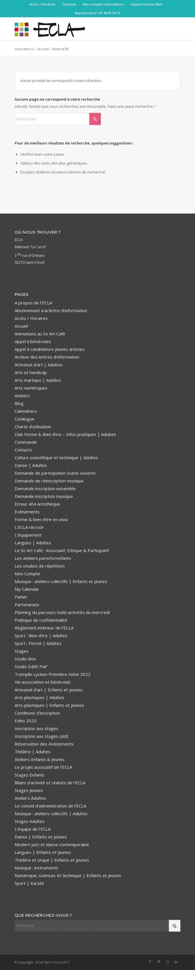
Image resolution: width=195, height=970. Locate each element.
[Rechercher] (58, 119)
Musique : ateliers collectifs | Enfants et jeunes (61, 581)
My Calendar (27, 589)
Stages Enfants (30, 775)
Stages (21, 651)
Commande (26, 442)
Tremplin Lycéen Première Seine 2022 (52, 674)
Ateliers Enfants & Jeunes (40, 759)
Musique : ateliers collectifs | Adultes (51, 813)
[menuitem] (43, 4)
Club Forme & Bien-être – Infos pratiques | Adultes (65, 434)
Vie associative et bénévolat (42, 682)
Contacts (69, 4)
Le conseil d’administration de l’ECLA (50, 806)
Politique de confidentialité (41, 620)
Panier (21, 597)
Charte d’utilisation (33, 426)
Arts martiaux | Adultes (38, 380)
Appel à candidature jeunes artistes (50, 349)
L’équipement (28, 535)
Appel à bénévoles (33, 341)
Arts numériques (31, 388)
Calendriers (26, 411)
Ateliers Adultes (30, 798)
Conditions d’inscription (37, 713)
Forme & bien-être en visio (41, 519)
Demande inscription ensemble (45, 488)
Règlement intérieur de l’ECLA (44, 628)
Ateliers (22, 395)
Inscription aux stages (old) (41, 736)
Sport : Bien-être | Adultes (41, 635)
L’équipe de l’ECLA (33, 829)
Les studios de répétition (40, 566)
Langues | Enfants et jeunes (43, 852)
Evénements (27, 512)
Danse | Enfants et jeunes (41, 837)
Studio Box (25, 659)
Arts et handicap (31, 372)
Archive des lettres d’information (47, 357)
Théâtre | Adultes (33, 751)
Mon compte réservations (103, 4)
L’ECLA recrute (29, 527)
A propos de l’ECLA (33, 303)
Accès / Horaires (42, 4)
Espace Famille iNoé (146, 4)
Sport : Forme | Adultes (38, 643)
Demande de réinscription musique (49, 481)
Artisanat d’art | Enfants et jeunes (48, 690)
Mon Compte (27, 573)
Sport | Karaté (29, 883)
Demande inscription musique (44, 496)
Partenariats (27, 604)
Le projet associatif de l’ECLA (43, 767)
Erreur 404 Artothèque (37, 504)
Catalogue (24, 419)
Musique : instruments (36, 868)
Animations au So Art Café (40, 334)
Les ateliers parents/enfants (43, 558)
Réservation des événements (44, 744)
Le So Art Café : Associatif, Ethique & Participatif (62, 550)
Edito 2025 (25, 720)
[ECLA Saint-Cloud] (81, 28)
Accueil (21, 326)
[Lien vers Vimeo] (159, 961)
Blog (19, 403)
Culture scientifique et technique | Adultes (56, 457)
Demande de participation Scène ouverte (55, 473)
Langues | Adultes (33, 542)
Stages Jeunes (29, 790)
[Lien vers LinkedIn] (176, 961)
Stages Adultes (30, 821)
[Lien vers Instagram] (167, 961)
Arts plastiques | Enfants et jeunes (49, 705)
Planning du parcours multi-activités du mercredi (62, 612)
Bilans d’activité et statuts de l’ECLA (50, 782)
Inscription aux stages (36, 728)
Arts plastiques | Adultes (39, 697)
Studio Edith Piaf (31, 666)
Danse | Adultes (31, 465)
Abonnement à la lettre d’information (51, 310)
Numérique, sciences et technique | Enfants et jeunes (68, 875)
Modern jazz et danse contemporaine (52, 844)
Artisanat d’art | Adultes (39, 364)
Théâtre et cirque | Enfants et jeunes (52, 860)
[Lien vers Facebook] (150, 961)
